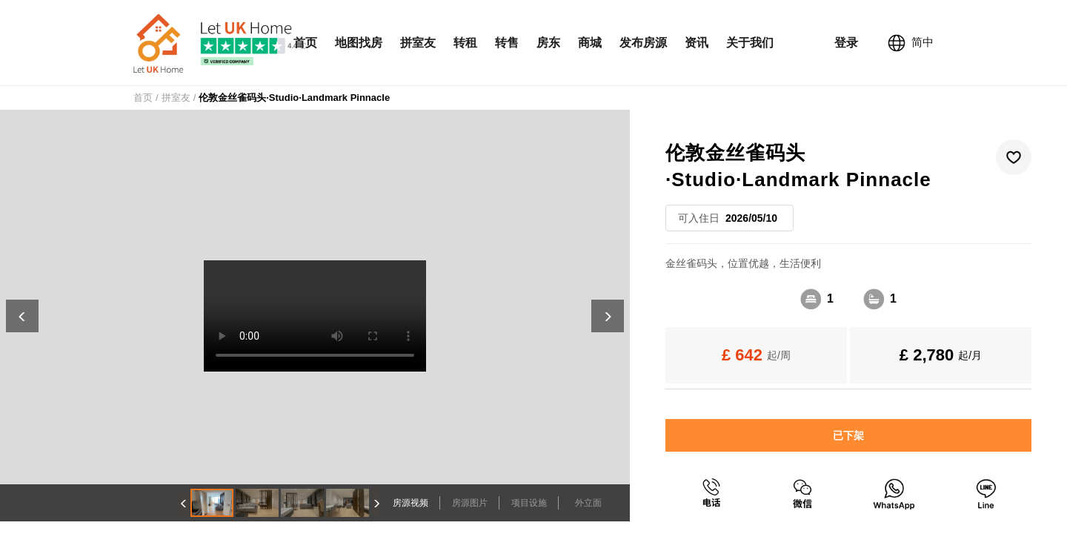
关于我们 (750, 42)
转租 (465, 42)
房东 (548, 42)
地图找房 (358, 42)
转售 (507, 42)
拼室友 (418, 42)
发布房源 (643, 42)
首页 (305, 42)
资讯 (696, 42)
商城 (590, 42)
